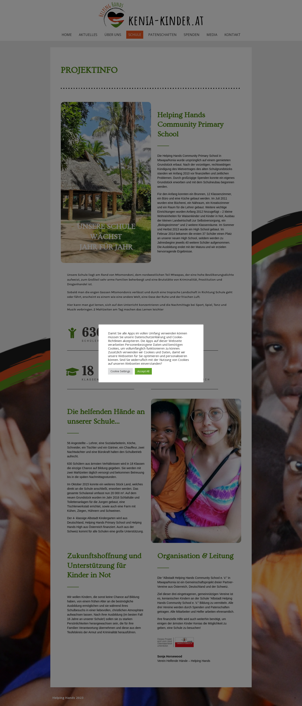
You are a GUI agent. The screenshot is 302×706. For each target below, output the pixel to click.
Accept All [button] (143, 371)
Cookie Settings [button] (120, 371)
